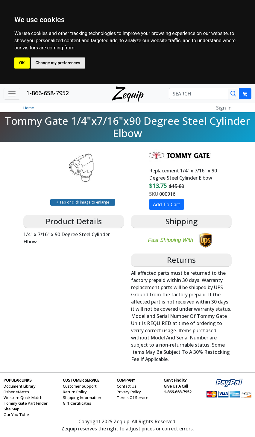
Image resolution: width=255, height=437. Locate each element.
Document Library (20, 386)
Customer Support (80, 386)
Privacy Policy (129, 391)
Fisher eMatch (16, 391)
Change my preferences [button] (58, 62)
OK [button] (22, 62)
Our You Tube (16, 414)
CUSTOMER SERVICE (81, 380)
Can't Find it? (175, 380)
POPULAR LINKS (18, 380)
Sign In (224, 107)
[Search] (233, 93)
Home (28, 107)
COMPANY (126, 380)
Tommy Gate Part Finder (26, 403)
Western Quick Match (23, 397)
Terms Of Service (132, 397)
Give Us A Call (176, 386)
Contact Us (126, 386)
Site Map (11, 409)
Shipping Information (82, 397)
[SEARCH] (198, 93)
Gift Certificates (77, 403)
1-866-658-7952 (47, 93)
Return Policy (75, 391)
